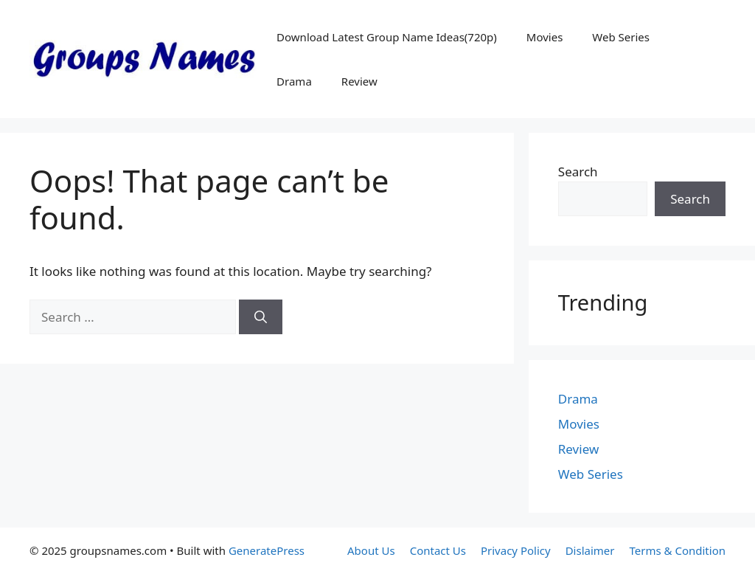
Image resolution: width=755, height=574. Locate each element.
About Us (371, 550)
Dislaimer (590, 550)
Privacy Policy (516, 550)
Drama (294, 81)
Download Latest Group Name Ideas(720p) (386, 37)
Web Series (621, 37)
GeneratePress (267, 550)
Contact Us (438, 550)
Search (578, 171)
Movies (544, 37)
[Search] (260, 317)
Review (359, 81)
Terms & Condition (678, 550)
